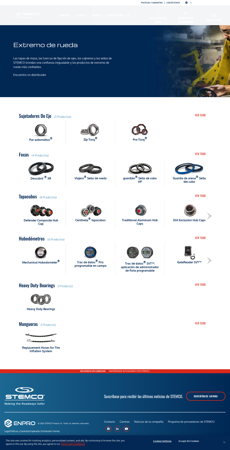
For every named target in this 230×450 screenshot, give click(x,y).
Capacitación (213, 20)
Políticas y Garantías (23, 431)
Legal (7, 431)
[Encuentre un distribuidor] (185, 13)
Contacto (109, 423)
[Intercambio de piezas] (158, 13)
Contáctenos (173, 3)
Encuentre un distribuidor (185, 20)
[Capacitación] (214, 15)
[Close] (224, 442)
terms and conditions (73, 443)
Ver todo (200, 115)
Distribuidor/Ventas (60, 431)
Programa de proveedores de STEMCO (193, 423)
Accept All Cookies (188, 442)
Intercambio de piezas (158, 20)
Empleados (41, 431)
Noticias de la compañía (150, 423)
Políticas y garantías (152, 3)
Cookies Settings (162, 442)
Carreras (125, 423)
